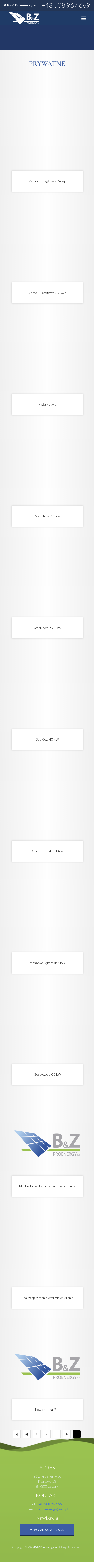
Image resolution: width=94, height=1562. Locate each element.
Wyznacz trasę (47, 1530)
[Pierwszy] (17, 1434)
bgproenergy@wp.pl (52, 1509)
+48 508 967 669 (65, 5)
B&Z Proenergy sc (22, 5)
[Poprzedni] (27, 1434)
